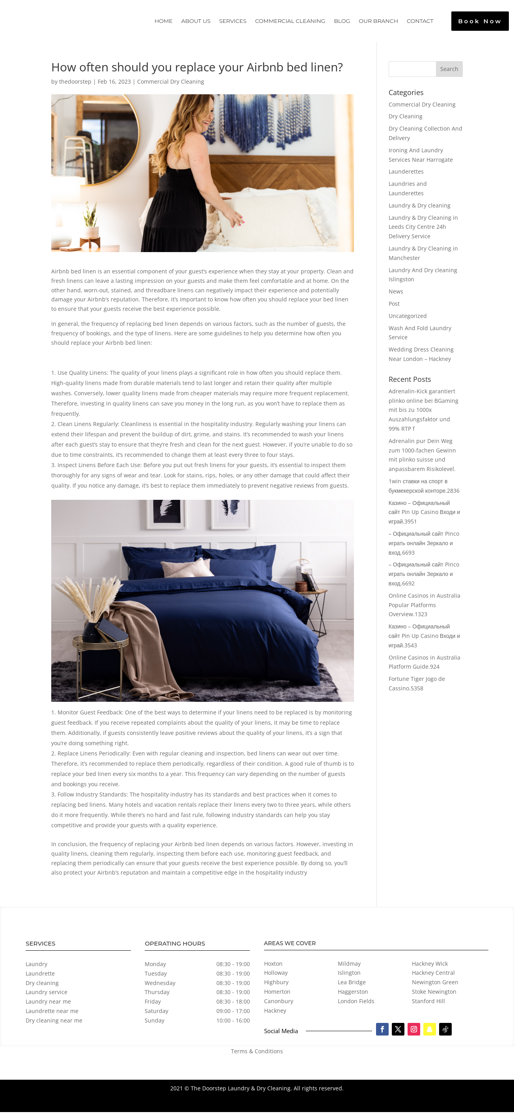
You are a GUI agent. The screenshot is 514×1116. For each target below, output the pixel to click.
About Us (195, 20)
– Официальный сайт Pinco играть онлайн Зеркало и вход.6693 (424, 547)
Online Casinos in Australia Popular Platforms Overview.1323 (424, 609)
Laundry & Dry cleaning (420, 209)
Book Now (480, 21)
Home (164, 20)
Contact (420, 20)
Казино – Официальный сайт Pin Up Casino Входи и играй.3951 (424, 516)
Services (232, 20)
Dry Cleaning (406, 120)
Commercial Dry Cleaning (170, 85)
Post (394, 307)
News (396, 295)
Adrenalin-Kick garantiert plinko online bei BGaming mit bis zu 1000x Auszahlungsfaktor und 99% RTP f (423, 413)
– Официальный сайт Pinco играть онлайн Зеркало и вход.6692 (424, 578)
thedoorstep (75, 85)
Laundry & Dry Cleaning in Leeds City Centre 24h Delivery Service (423, 231)
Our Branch (378, 20)
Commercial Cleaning (290, 20)
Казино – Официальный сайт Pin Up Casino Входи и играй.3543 (424, 639)
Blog (342, 20)
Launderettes (406, 175)
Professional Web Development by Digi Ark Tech (295, 1107)
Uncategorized (408, 319)
